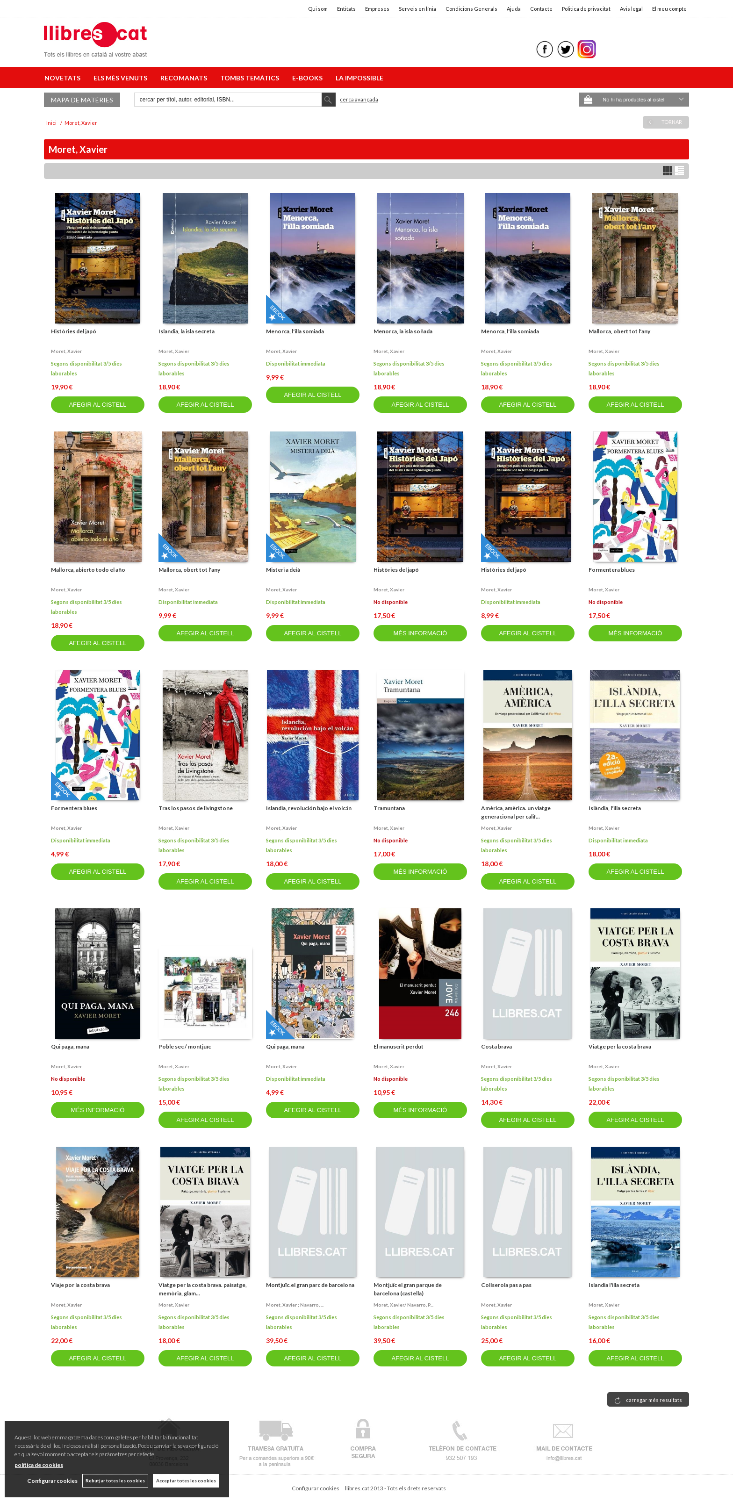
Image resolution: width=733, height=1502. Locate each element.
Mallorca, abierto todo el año (88, 569)
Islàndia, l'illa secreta (615, 808)
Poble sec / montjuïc (184, 1046)
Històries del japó (73, 331)
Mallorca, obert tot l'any (619, 331)
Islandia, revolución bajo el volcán (309, 808)
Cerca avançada (359, 99)
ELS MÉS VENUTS (121, 78)
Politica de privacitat (586, 9)
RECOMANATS (185, 78)
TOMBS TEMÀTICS (251, 78)
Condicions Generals (471, 9)
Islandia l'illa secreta (614, 1284)
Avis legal (631, 9)
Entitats (346, 9)
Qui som (318, 9)
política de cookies (38, 1464)
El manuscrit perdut (399, 1046)
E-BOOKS (308, 78)
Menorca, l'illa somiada (295, 331)
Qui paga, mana (70, 1046)
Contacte (541, 9)
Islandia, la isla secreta (186, 331)
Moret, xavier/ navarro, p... (403, 1305)
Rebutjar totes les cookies (115, 1480)
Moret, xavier (66, 351)
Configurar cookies (316, 1488)
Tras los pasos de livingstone (195, 808)
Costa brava (496, 1046)
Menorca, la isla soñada (403, 331)
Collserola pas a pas (506, 1284)
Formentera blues (612, 569)
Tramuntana (389, 808)
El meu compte (669, 9)
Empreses (377, 9)
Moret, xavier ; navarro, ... (294, 1305)
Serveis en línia (417, 9)
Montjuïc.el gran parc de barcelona (310, 1284)
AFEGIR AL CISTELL (97, 404)
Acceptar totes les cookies (186, 1480)
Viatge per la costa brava (620, 1046)
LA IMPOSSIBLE (359, 78)
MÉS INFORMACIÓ (420, 633)
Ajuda (514, 9)
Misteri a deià (283, 569)
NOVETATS (63, 78)
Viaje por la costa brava (80, 1284)
